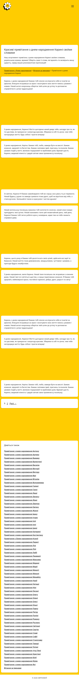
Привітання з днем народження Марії (20, 566)
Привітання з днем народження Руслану (22, 622)
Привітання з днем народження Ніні (20, 587)
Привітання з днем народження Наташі (21, 584)
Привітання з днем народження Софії (20, 636)
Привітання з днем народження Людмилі (22, 556)
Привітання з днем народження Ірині (20, 528)
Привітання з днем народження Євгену (21, 507)
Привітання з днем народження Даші (20, 493)
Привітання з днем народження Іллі (20, 521)
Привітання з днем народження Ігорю (21, 517)
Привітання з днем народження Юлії (20, 657)
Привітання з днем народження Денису (21, 496)
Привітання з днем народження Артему (21, 454)
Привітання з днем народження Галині (21, 486)
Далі (12, 403)
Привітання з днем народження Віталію (21, 479)
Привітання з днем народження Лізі (20, 545)
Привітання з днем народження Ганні (20, 489)
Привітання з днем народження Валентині (23, 461)
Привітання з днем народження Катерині (22, 531)
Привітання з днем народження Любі (20, 552)
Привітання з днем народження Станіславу (23, 640)
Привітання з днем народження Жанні (21, 510)
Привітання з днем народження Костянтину (23, 535)
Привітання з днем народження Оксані (21, 591)
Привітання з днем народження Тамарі (21, 643)
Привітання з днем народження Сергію (21, 629)
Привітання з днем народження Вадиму (22, 458)
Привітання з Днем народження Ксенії (21, 538)
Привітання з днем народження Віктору (21, 472)
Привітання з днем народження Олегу (21, 594)
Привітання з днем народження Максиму (22, 559)
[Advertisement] (39, 27)
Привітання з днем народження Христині (22, 654)
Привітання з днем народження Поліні (21, 615)
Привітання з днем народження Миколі (21, 573)
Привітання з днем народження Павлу (21, 608)
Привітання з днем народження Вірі (20, 475)
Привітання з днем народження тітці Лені (22, 650)
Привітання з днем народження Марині (21, 563)
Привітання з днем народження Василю (22, 465)
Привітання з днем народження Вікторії (21, 468)
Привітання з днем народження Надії (20, 580)
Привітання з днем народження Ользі (21, 605)
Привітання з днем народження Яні (19, 664)
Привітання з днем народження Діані (20, 500)
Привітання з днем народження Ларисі (21, 542)
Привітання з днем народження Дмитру (22, 503)
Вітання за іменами (12, 668)
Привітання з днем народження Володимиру (24, 482)
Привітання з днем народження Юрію (21, 661)
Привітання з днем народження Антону (21, 451)
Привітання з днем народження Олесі (21, 601)
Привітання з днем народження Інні (20, 524)
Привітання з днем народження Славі (20, 633)
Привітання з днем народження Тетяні (21, 647)
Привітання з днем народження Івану (20, 514)
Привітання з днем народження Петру (21, 612)
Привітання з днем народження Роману (21, 619)
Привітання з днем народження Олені (21, 598)
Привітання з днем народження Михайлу (22, 577)
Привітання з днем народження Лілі (20, 549)
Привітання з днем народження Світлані (22, 626)
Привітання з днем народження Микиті (21, 570)
